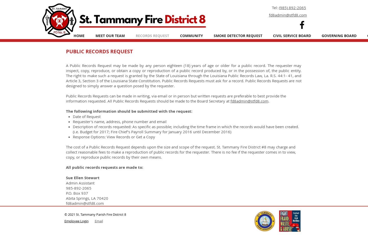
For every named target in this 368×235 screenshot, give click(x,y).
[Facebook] (302, 25)
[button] (191, 35)
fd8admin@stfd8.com (249, 101)
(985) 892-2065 (292, 7)
